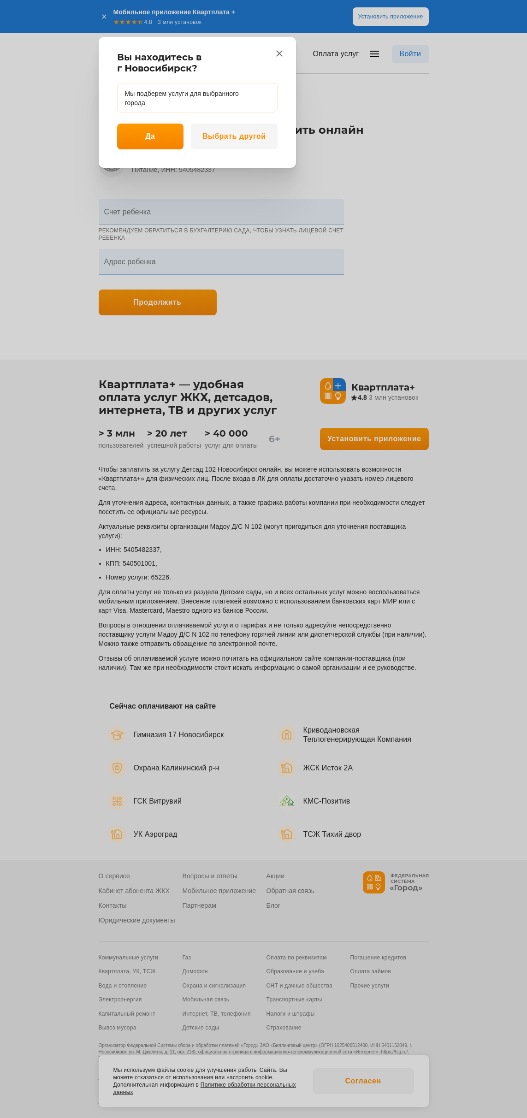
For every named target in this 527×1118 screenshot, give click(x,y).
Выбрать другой (234, 136)
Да (150, 136)
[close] (279, 53)
